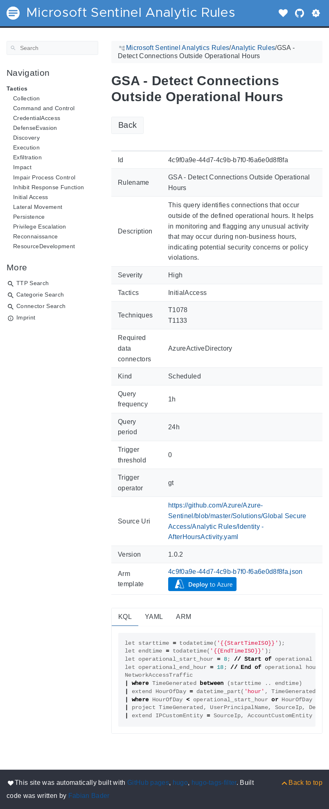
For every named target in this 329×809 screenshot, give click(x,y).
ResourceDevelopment (44, 246)
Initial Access (30, 197)
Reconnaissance (35, 236)
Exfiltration (27, 157)
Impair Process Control (44, 177)
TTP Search (32, 283)
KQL (125, 616)
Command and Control (43, 108)
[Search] (52, 48)
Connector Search (40, 306)
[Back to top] (301, 782)
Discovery (26, 137)
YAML (154, 616)
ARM (183, 616)
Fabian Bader (89, 795)
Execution (26, 147)
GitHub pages (148, 782)
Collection (26, 98)
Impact (22, 167)
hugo (180, 782)
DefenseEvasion (35, 128)
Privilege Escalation (39, 226)
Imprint (25, 317)
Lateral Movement (37, 207)
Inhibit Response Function (48, 187)
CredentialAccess (36, 118)
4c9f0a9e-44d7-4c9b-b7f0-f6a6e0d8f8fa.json (235, 571)
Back (127, 124)
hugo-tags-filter (214, 782)
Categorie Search (40, 294)
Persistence (29, 216)
